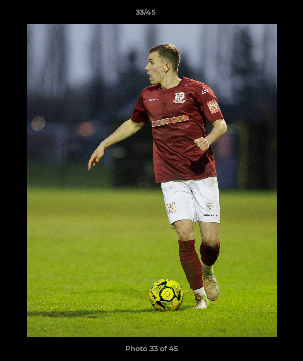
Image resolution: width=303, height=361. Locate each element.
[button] (267, 14)
